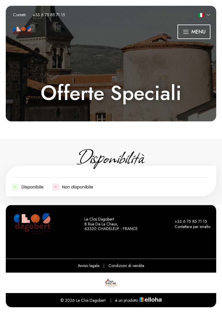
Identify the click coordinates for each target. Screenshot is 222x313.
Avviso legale (88, 265)
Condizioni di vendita (126, 265)
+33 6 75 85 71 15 (187, 221)
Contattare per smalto (189, 226)
